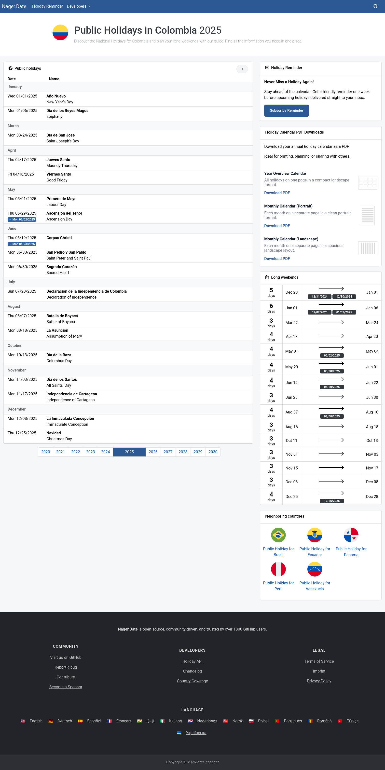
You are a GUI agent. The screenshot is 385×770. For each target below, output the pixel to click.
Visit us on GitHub (66, 657)
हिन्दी (150, 721)
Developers (77, 6)
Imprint (319, 671)
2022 (75, 452)
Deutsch (65, 721)
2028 (183, 452)
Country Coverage (192, 681)
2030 (213, 452)
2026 (153, 452)
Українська (196, 732)
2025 (129, 452)
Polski (263, 721)
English (36, 721)
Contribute (66, 677)
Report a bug (66, 667)
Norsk (238, 721)
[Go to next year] (242, 69)
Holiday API (192, 661)
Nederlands (207, 721)
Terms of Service (319, 661)
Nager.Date (14, 6)
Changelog (192, 671)
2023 (90, 452)
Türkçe (353, 721)
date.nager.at (208, 762)
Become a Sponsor (65, 687)
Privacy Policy (319, 681)
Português (293, 721)
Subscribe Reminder (286, 110)
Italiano (175, 721)
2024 (105, 452)
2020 (45, 452)
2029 (198, 452)
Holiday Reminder (47, 6)
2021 (60, 452)
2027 (168, 452)
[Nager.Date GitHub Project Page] (375, 6)
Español (94, 721)
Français (123, 721)
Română (324, 721)
